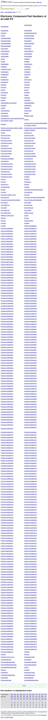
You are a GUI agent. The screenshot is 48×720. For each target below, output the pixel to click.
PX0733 (3, 90)
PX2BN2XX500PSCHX (30, 471)
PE (24, 694)
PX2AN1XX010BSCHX (30, 316)
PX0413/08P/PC (28, 51)
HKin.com (39, 2)
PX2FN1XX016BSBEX (30, 628)
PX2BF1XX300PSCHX (7, 450)
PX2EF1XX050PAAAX (7, 543)
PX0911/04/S (4, 113)
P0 (18, 699)
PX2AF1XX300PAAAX (7, 244)
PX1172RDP (27, 202)
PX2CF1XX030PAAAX (7, 473)
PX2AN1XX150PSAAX (7, 344)
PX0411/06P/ (4, 48)
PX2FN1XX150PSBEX (30, 631)
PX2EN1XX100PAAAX (30, 582)
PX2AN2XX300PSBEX (7, 417)
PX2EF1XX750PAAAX (30, 551)
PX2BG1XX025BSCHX (30, 455)
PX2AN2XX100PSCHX (7, 401)
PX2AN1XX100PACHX (7, 331)
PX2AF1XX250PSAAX (30, 241)
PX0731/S (27, 87)
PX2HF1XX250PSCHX (7, 649)
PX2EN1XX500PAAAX (7, 602)
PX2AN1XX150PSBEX (30, 344)
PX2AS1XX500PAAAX (30, 427)
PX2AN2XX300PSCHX (30, 417)
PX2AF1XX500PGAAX (30, 251)
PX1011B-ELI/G (28, 158)
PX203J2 (3, 218)
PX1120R (3, 192)
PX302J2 (3, 654)
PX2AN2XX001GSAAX (30, 386)
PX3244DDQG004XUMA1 (8, 675)
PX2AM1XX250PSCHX (7, 308)
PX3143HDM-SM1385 (30, 662)
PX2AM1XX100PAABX (7, 303)
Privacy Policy (9, 717)
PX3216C (26, 670)
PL (45, 694)
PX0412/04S (27, 48)
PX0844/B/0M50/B (29, 103)
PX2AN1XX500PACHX (30, 375)
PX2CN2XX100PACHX (30, 507)
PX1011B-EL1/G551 (29, 148)
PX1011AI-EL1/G (29, 140)
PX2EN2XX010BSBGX (30, 608)
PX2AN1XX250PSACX (7, 363)
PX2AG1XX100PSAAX (30, 282)
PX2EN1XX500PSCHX (30, 605)
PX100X (3, 133)
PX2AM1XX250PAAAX (30, 306)
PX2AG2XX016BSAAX (7, 290)
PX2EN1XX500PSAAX (7, 605)
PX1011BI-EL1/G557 (30, 169)
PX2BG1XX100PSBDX (7, 460)
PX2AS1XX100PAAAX (30, 422)
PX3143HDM (27, 659)
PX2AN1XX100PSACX (7, 334)
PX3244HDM (4, 677)
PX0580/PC (27, 66)
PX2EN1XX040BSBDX (30, 577)
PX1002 (26, 119)
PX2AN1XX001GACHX (7, 313)
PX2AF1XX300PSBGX (30, 246)
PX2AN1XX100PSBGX (30, 337)
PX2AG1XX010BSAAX (30, 267)
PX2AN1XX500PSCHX (30, 383)
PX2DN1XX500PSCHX (30, 533)
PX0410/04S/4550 (6, 41)
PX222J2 (3, 220)
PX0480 (3, 61)
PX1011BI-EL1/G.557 (6, 166)
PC (18, 694)
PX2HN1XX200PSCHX (30, 649)
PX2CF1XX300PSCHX (7, 476)
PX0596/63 (27, 72)
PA (12, 694)
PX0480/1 (27, 61)
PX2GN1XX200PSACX (30, 641)
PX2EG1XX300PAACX (30, 561)
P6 (36, 699)
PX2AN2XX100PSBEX (7, 399)
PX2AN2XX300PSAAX (30, 414)
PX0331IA (3, 33)
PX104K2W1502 (5, 187)
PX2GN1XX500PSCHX (30, 646)
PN (15, 696)
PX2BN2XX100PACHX (7, 466)
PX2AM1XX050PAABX (30, 300)
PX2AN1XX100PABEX (30, 329)
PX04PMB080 (4, 64)
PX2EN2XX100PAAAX (7, 615)
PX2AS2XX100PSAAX (30, 434)
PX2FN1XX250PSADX (30, 633)
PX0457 (3, 59)
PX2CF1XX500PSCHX (30, 476)
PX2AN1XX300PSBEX (30, 368)
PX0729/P (27, 82)
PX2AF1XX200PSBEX (7, 241)
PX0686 (26, 77)
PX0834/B (27, 97)
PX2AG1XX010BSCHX (7, 269)
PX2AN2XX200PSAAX (7, 409)
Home (2, 12)
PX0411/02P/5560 (29, 43)
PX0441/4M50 (28, 54)
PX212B (26, 218)
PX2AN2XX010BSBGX (7, 391)
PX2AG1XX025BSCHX (30, 277)
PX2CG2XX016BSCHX (7, 489)
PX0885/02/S (27, 105)
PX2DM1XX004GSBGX (30, 517)
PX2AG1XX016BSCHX (7, 275)
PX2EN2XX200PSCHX (30, 615)
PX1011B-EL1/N (28, 151)
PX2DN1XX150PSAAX (7, 528)
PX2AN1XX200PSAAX (30, 352)
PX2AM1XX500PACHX (7, 311)
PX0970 (26, 113)
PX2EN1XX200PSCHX (7, 595)
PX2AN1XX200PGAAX (7, 352)
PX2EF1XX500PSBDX (30, 548)
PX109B (3, 189)
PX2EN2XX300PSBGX (7, 618)
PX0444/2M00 (28, 56)
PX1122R (26, 195)
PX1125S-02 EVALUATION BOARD (10, 200)
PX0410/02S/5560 (6, 38)
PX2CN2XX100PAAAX (7, 507)
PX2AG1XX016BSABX (30, 272)
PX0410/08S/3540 (6, 43)
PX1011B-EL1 (5, 145)
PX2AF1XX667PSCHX (7, 264)
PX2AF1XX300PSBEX (7, 246)
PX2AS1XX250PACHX (30, 425)
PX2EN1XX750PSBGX (7, 608)
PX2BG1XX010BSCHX (30, 453)
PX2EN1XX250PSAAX (7, 597)
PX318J (26, 667)
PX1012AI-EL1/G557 (6, 176)
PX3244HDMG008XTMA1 (31, 680)
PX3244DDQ (4, 672)
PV (39, 696)
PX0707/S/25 (27, 79)
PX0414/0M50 (5, 54)
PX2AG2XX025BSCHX (30, 293)
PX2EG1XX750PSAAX (7, 564)
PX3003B (26, 652)
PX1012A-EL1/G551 (29, 171)
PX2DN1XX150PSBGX (30, 528)
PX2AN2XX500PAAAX (7, 419)
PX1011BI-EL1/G (29, 161)
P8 (42, 699)
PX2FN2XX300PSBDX (30, 636)
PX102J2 (3, 179)
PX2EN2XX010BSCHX (7, 610)
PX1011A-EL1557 (29, 135)
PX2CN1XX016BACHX (30, 491)
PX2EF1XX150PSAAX (7, 546)
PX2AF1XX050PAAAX (7, 231)
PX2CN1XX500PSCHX (30, 504)
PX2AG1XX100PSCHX (7, 285)
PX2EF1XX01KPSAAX (30, 538)
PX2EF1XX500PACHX (7, 548)
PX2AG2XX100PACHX (7, 295)
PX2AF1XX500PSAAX (7, 254)
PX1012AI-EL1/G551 (30, 174)
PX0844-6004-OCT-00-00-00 (8, 103)
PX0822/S (3, 97)
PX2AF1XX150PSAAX (7, 236)
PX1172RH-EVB (28, 207)
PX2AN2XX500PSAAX (7, 422)
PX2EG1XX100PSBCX (30, 559)
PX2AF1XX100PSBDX (30, 231)
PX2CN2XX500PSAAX (7, 512)
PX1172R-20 (4, 202)
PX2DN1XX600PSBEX (7, 535)
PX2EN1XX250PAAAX (30, 595)
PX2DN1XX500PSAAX (7, 533)
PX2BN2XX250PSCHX (30, 468)
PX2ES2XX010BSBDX (7, 621)
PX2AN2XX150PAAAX (30, 401)
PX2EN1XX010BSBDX (7, 571)
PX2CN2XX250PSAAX (7, 509)
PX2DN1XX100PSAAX (7, 525)
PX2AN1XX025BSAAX (30, 321)
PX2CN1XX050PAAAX (30, 497)
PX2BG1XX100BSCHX (30, 458)
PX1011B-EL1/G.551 (6, 148)
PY (12, 699)
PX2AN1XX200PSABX (7, 355)
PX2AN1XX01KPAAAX (7, 321)
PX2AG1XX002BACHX (7, 267)
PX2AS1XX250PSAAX (7, 428)
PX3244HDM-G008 (6, 680)
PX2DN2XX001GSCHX (30, 535)
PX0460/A (27, 59)
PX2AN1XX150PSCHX (7, 347)
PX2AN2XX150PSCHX (30, 406)
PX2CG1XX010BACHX (30, 478)
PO (18, 696)
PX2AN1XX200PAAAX (30, 347)
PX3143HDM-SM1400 (30, 664)
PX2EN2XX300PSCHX (30, 618)
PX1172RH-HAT (5, 210)
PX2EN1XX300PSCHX (30, 600)
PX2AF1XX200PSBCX (30, 238)
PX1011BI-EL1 (5, 161)
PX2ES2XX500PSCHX (7, 623)
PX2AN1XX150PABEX (7, 342)
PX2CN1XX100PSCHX (7, 499)
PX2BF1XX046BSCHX (30, 447)
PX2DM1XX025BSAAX (30, 520)
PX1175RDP (27, 210)
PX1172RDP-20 (5, 205)
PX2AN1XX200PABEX (30, 350)
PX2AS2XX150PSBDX (7, 437)
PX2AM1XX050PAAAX (7, 300)
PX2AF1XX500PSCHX (7, 259)
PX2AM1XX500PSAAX (30, 311)
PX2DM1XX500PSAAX (7, 522)
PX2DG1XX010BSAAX (7, 517)
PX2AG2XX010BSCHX (30, 288)
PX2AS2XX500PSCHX (7, 442)
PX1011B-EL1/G (28, 145)
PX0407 (3, 35)
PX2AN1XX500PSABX (30, 378)
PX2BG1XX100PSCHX (30, 460)
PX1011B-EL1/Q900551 (7, 158)
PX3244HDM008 (28, 677)
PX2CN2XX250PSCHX (30, 509)
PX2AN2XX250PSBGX (30, 412)
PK (42, 694)
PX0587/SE (27, 69)
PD (21, 694)
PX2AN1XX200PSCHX (30, 357)
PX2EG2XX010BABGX (7, 566)
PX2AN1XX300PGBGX (7, 368)
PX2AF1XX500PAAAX (30, 249)
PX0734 (26, 90)
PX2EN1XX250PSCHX (7, 600)
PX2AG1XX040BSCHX (7, 280)
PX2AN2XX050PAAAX (30, 394)
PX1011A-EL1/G (5, 138)
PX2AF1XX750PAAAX (30, 264)
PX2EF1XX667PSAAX (7, 551)
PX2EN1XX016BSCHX (30, 574)
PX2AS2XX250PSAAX (30, 437)
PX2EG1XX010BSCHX (7, 556)
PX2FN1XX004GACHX (30, 626)
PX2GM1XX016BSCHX (7, 641)
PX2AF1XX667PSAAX (30, 262)
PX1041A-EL (27, 182)
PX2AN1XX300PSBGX (7, 370)
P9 (45, 699)
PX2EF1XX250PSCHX (30, 546)
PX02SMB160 (4, 26)
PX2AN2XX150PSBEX (7, 406)
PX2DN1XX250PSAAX (7, 530)
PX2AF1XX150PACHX (30, 233)
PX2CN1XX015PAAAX (7, 491)
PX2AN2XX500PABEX (30, 419)
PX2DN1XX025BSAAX (30, 522)
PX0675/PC (4, 77)
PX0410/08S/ (27, 41)
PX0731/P (3, 87)
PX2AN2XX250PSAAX (7, 412)
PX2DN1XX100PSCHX (30, 525)
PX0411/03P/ (27, 46)
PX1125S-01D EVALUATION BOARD (34, 197)
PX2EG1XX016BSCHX (30, 556)
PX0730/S (27, 85)
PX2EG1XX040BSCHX (7, 559)
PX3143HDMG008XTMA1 (8, 662)
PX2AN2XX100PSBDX (30, 396)
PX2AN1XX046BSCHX (30, 324)
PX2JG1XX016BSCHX (7, 652)
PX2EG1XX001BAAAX (7, 553)
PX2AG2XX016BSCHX (30, 290)
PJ (39, 694)
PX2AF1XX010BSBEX (7, 228)
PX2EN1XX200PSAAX (30, 590)
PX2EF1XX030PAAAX (30, 540)
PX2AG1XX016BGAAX (30, 269)
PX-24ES (3, 226)
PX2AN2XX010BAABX (7, 388)
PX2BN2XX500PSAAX (7, 471)
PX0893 (3, 108)
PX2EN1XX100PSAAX (7, 584)
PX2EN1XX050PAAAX (7, 579)
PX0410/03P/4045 (29, 38)
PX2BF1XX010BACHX (30, 442)
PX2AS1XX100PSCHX (7, 425)
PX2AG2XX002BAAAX (30, 285)
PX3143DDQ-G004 (29, 657)
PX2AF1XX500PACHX (7, 251)
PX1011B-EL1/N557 (29, 153)
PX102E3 (26, 176)
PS (30, 696)
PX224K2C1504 (28, 220)
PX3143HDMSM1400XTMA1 (9, 667)
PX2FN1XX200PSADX (7, 633)
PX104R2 (26, 187)
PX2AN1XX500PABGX (7, 375)
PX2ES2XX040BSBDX (30, 621)
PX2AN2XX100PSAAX (7, 396)
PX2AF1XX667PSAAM (7, 262)
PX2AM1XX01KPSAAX (30, 298)
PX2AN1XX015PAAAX (7, 319)
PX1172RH (4, 207)
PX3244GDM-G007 (29, 675)
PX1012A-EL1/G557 (6, 174)
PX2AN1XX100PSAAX (30, 331)
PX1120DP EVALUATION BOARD (33, 189)
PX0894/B (27, 108)
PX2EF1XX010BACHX (7, 538)
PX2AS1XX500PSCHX (7, 432)
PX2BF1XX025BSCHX (7, 447)
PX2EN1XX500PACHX (30, 602)
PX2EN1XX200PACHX (7, 590)
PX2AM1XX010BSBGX (7, 298)
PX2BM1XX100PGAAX (7, 463)
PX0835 (3, 100)
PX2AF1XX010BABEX (30, 226)
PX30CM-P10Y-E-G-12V (7, 657)
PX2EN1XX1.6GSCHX (7, 582)
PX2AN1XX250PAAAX (7, 360)
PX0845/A (3, 105)
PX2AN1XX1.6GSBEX (30, 326)
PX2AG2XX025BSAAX (7, 293)
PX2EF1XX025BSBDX (7, 540)
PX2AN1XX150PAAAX (30, 339)
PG (30, 694)
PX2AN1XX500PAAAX (7, 373)
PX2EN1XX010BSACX (30, 569)
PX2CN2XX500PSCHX (30, 512)
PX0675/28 (27, 74)
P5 (33, 699)
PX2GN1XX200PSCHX (30, 644)
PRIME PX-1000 (28, 116)
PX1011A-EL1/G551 (29, 138)
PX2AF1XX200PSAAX (7, 238)
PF (27, 694)
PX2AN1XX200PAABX (7, 350)
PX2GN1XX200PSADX (7, 644)
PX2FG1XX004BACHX (30, 623)
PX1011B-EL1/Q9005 (30, 156)
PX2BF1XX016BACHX (7, 445)
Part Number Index (10, 12)
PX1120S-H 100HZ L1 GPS (8, 195)
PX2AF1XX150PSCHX (30, 236)
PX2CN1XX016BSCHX (7, 494)
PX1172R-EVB (28, 205)
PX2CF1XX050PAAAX (30, 473)
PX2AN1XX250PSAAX (30, 360)
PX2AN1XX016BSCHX (30, 319)
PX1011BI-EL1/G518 (30, 166)
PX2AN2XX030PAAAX (7, 394)
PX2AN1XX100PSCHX (7, 339)
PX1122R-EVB (5, 197)
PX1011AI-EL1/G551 (6, 143)
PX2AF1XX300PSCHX (7, 249)
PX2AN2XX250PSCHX (7, 414)
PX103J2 (3, 182)
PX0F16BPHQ (5, 116)
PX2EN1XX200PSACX (7, 592)
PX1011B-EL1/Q (5, 156)
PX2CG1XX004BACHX (7, 478)
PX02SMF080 (28, 30)
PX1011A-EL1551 (6, 135)
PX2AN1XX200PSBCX (30, 355)
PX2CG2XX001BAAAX (30, 486)
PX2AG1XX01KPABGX (30, 275)
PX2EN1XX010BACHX (7, 569)
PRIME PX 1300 (28, 213)
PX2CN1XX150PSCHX (30, 499)
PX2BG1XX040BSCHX (7, 458)
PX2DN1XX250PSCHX (30, 530)
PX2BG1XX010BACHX (7, 453)
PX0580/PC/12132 (6, 69)
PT (33, 696)
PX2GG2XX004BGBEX (30, 639)
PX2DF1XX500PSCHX (30, 515)
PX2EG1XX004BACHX (30, 553)
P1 (21, 699)
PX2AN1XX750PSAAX (7, 386)
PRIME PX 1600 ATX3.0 (7, 215)
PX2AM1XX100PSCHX (7, 306)
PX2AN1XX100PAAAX (7, 329)
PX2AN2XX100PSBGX (30, 399)
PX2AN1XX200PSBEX (7, 357)
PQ (24, 696)
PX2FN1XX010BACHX (7, 628)
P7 (39, 699)
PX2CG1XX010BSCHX (7, 481)
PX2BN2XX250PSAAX (7, 468)
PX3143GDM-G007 (6, 659)
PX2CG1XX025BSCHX (7, 484)
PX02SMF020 (28, 25)
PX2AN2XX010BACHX (30, 388)
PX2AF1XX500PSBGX (30, 257)
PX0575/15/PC (28, 64)
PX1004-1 (3, 124)
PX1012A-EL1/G (5, 171)
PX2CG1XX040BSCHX (30, 484)
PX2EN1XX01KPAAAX (7, 577)
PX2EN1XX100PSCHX (30, 584)
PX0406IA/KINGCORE (30, 33)
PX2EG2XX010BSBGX (30, 566)
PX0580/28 (4, 66)
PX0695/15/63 (5, 79)
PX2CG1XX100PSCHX (7, 486)
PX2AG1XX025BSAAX (7, 277)
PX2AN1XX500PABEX (30, 373)
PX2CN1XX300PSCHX (7, 504)
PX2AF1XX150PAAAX (7, 233)
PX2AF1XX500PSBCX (30, 254)
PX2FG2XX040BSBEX (7, 626)
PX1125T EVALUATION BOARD (33, 200)
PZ (15, 699)
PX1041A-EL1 (5, 184)
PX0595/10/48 (5, 72)
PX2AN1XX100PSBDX (30, 334)
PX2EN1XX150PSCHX (30, 587)
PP (21, 696)
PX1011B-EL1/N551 (6, 153)
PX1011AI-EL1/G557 (30, 143)
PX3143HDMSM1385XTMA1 (9, 664)
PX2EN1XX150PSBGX (7, 587)
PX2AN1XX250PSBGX (30, 363)
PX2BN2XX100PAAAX (30, 463)
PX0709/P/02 (4, 82)
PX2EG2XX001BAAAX (30, 564)
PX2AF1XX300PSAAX (30, 244)
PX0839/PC (27, 100)
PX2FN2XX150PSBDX (7, 636)
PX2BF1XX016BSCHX (30, 445)
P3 (27, 699)
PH (33, 694)
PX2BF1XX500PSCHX (30, 450)
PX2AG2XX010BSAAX (7, 288)
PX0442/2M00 (5, 56)
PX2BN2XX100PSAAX (30, 466)
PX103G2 (27, 179)
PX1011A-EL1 (28, 133)
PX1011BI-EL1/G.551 (30, 164)
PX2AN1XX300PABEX (30, 365)
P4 (30, 699)
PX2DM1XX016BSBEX (7, 520)
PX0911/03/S (27, 110)
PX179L (26, 215)
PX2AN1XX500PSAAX (7, 378)
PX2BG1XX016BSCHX (7, 455)
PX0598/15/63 (5, 74)
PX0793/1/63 (4, 92)
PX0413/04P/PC (5, 51)
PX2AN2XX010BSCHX (30, 391)
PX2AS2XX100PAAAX (30, 432)
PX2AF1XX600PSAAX (30, 259)
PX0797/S (3, 95)
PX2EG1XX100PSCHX (7, 561)
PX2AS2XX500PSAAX (30, 440)
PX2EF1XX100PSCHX (30, 543)
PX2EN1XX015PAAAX (7, 574)
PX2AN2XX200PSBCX (30, 409)
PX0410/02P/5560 (29, 35)
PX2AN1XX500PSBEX (30, 381)
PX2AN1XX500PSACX (7, 381)
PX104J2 (26, 184)
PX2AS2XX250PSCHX (7, 440)
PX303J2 (26, 654)
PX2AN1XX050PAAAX (7, 326)
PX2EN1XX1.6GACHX (30, 579)
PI (36, 694)
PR (27, 696)
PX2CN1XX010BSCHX (30, 489)
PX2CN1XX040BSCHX (7, 497)
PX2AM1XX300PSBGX (30, 308)
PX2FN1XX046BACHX (7, 631)
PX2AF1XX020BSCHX (30, 228)
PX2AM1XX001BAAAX (30, 295)
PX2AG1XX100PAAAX (7, 282)
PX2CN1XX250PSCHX (30, 502)
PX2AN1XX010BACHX (30, 313)
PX (45, 696)
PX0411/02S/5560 (6, 46)
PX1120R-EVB (28, 192)
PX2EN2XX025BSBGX (30, 610)
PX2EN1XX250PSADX (30, 597)
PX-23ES (3, 223)
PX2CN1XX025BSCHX (30, 494)
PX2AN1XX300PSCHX (30, 370)
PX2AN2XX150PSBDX (30, 404)
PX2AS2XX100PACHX (7, 434)
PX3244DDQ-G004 (29, 672)
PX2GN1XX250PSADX (7, 646)
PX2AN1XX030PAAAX (7, 324)
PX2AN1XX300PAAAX (7, 365)
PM (12, 696)
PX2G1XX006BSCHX (7, 639)
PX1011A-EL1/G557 (6, 140)
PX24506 (26, 223)
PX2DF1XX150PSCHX (7, 515)
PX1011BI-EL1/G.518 (6, 164)
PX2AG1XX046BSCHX (30, 280)
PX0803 (26, 95)
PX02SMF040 (4, 30)
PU (36, 696)
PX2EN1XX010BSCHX (30, 571)
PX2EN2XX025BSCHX (7, 613)
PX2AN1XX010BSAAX (7, 316)
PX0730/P (3, 85)
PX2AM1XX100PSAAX (30, 303)
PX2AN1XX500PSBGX (7, 383)
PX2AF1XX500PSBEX (7, 257)
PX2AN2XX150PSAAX (7, 404)
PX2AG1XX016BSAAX (7, 272)
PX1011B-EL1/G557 (6, 151)
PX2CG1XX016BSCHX (30, 481)
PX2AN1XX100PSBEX (7, 337)
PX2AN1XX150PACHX (30, 342)
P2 (24, 699)
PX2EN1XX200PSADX (30, 592)
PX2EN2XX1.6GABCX (30, 613)
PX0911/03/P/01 (5, 110)
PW (42, 696)
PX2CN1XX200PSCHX (7, 502)
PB (15, 694)
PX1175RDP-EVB (6, 213)
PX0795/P (27, 92)
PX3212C (3, 670)
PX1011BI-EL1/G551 (6, 169)
